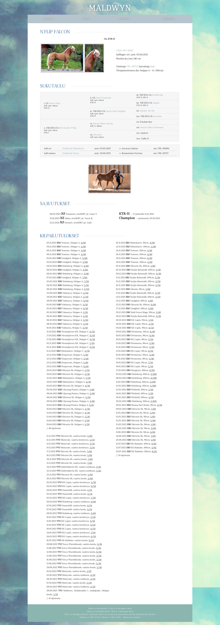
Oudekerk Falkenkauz (73, 148)
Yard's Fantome (103, 97)
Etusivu (48, 19)
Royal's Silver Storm (103, 123)
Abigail (156, 102)
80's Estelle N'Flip (67, 127)
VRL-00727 (132, 66)
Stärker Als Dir (147, 110)
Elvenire (98, 134)
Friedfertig (157, 95)
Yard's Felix (54, 103)
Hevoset (124, 19)
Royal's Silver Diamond (152, 127)
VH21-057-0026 (124, 50)
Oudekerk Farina (70, 153)
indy (152, 66)
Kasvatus (169, 19)
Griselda (157, 116)
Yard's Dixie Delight (115, 111)
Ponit (86, 19)
